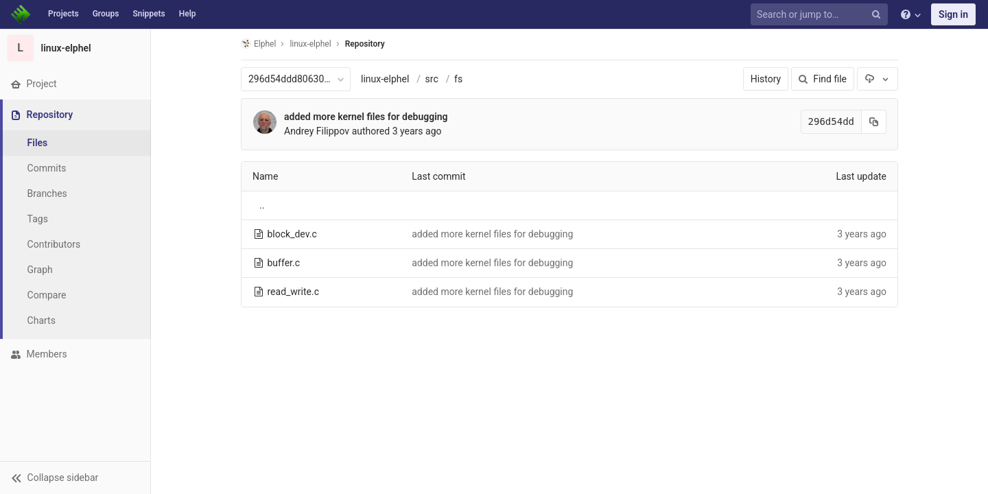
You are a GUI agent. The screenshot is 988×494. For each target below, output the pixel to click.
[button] (75, 477)
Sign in (953, 14)
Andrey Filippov (316, 131)
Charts (41, 320)
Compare (47, 295)
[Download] (877, 79)
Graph (40, 269)
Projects (63, 14)
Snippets (148, 14)
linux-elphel (385, 78)
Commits (47, 168)
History (766, 78)
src (431, 78)
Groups (106, 14)
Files (37, 142)
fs (458, 78)
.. (261, 205)
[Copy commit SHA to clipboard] (874, 122)
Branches (47, 193)
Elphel (258, 43)
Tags (37, 218)
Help (187, 14)
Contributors (54, 244)
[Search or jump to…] (821, 14)
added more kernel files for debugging (366, 116)
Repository (365, 44)
